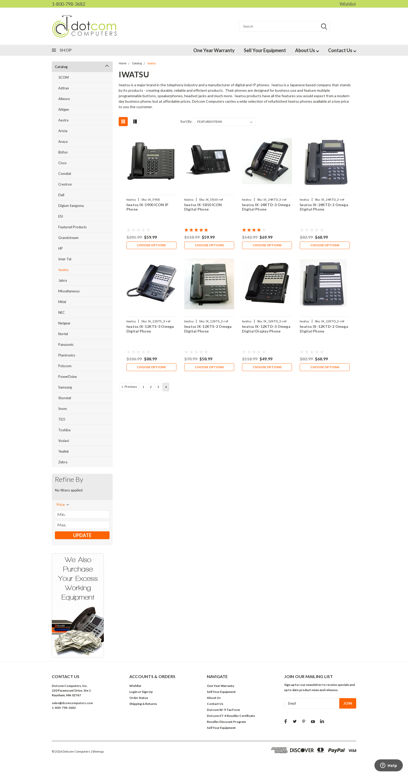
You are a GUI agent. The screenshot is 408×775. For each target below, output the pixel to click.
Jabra (62, 280)
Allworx (64, 99)
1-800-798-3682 (68, 4)
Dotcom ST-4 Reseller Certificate (231, 716)
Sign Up (147, 692)
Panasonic (66, 344)
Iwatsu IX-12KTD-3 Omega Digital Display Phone (266, 329)
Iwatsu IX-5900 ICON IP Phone (147, 207)
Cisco (62, 163)
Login (133, 692)
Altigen (63, 109)
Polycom (65, 366)
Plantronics (66, 355)
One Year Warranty (214, 50)
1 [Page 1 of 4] (143, 388)
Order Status (138, 698)
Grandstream (68, 238)
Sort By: (186, 121)
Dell (61, 195)
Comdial (64, 173)
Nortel (63, 334)
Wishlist (348, 4)
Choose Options (151, 246)
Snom (62, 409)
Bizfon (63, 152)
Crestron (65, 184)
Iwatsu (63, 270)
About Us (307, 50)
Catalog (61, 67)
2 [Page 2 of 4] (151, 388)
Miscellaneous (69, 291)
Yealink (63, 451)
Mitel (62, 302)
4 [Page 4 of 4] (166, 388)
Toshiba (64, 430)
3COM (63, 77)
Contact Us (342, 50)
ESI (60, 216)
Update (82, 535)
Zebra (62, 462)
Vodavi (63, 441)
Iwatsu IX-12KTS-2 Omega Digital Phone (208, 329)
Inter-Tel (64, 259)
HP (60, 248)
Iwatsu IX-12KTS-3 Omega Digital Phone (150, 329)
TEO (61, 419)
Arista (62, 131)
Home (122, 63)
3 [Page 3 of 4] (158, 388)
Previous (128, 388)
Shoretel (64, 398)
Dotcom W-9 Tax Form (223, 710)
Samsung (65, 387)
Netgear (64, 323)
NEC (61, 312)
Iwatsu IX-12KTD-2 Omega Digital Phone (324, 329)
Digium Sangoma (71, 206)
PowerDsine (67, 376)
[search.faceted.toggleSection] (63, 504)
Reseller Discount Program (226, 722)
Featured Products (72, 227)
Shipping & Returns (143, 704)
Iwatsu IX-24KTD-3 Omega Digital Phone (266, 207)
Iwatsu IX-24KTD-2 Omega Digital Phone (324, 207)
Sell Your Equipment (265, 50)
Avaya (63, 141)
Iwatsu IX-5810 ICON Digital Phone (203, 207)
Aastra (63, 120)
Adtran (63, 88)
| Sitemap (97, 751)
